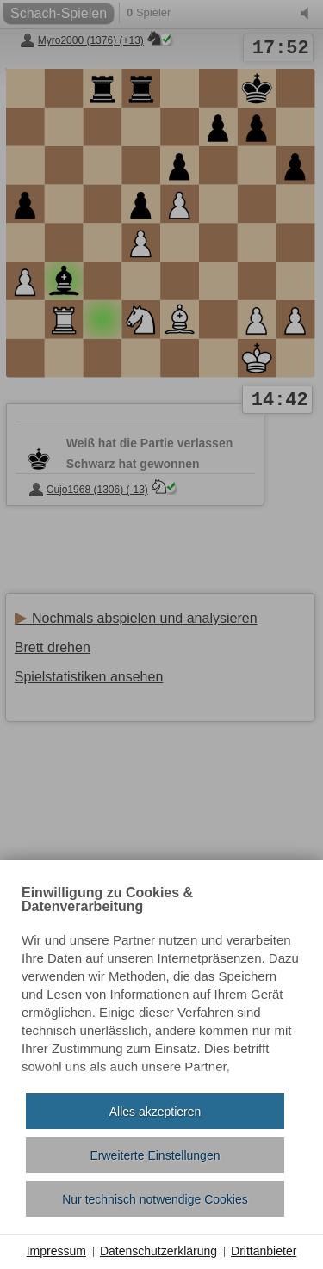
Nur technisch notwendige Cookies (155, 1199)
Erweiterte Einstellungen (155, 1155)
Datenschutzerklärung (158, 1251)
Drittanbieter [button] (263, 1251)
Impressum (56, 1251)
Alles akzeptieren (155, 1111)
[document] (161, 983)
